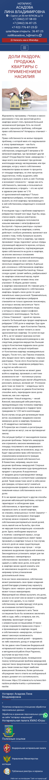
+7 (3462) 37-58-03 (24, 19)
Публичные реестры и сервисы (23, 771)
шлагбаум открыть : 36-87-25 (24, 31)
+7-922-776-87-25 (24, 27)
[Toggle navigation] (24, 47)
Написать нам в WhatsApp (24, 40)
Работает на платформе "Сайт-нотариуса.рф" (29, 778)
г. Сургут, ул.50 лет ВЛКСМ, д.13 (24, 15)
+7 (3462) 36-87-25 (24, 23)
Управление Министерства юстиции (20, 760)
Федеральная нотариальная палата (24, 748)
